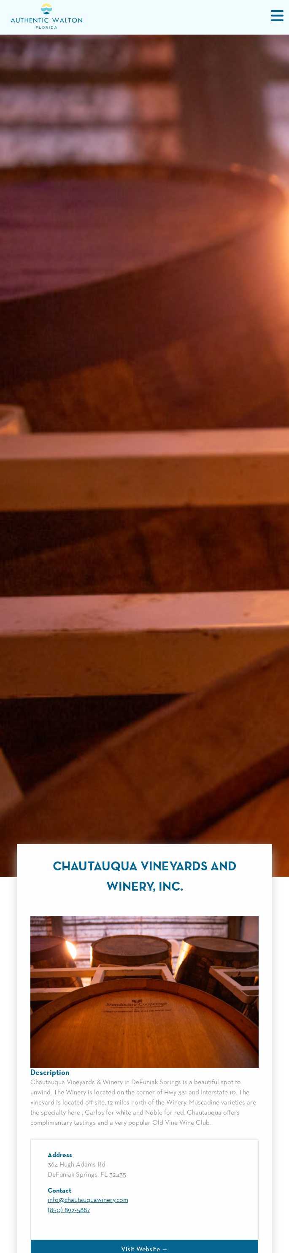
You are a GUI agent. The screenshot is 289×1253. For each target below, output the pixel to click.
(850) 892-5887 (69, 1210)
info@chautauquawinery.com (88, 1200)
